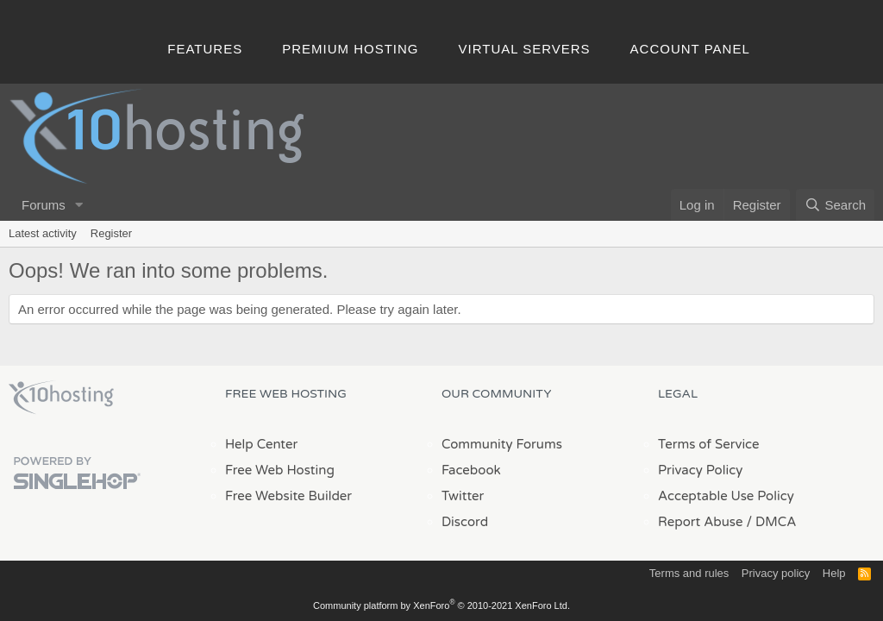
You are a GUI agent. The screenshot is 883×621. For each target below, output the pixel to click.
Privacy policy (776, 573)
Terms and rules (689, 573)
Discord (465, 522)
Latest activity (43, 233)
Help (834, 573)
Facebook (471, 470)
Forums (44, 205)
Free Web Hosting (280, 470)
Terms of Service (709, 444)
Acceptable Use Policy (726, 496)
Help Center (261, 444)
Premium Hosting (350, 48)
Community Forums (502, 444)
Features (204, 48)
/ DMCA (771, 522)
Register (111, 233)
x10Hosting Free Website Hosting (61, 397)
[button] (79, 205)
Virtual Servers (525, 48)
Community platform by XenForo (441, 605)
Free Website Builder (288, 496)
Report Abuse (700, 522)
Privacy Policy (700, 470)
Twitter (463, 496)
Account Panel (690, 48)
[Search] (835, 205)
